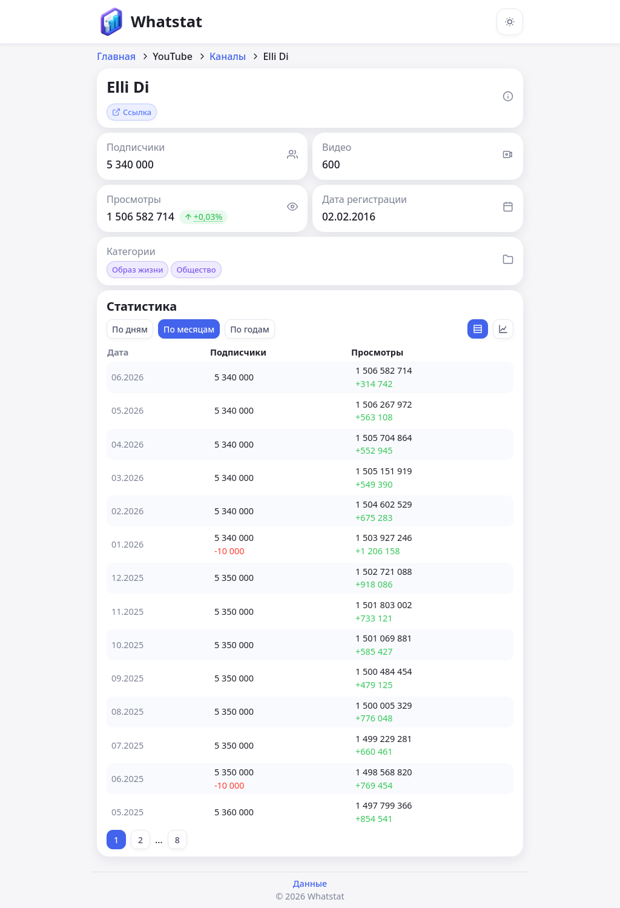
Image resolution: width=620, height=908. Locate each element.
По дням (130, 329)
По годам (249, 329)
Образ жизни (137, 269)
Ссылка (131, 112)
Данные (310, 883)
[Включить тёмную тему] (509, 21)
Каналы (227, 56)
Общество (196, 269)
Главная (116, 56)
